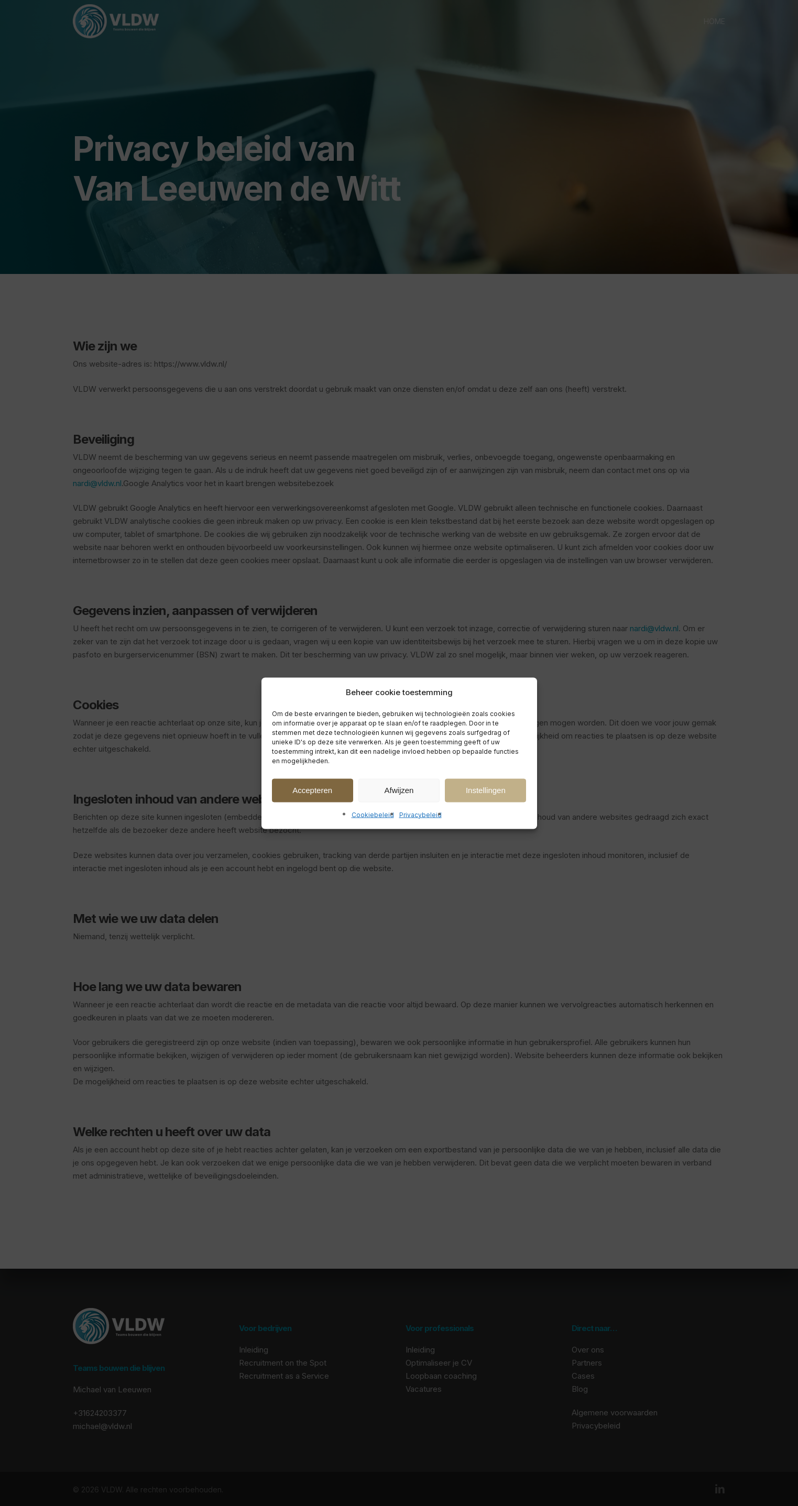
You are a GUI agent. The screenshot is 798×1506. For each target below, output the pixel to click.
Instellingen (486, 790)
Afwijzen (399, 790)
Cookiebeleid (373, 814)
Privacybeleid (420, 814)
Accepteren (312, 790)
